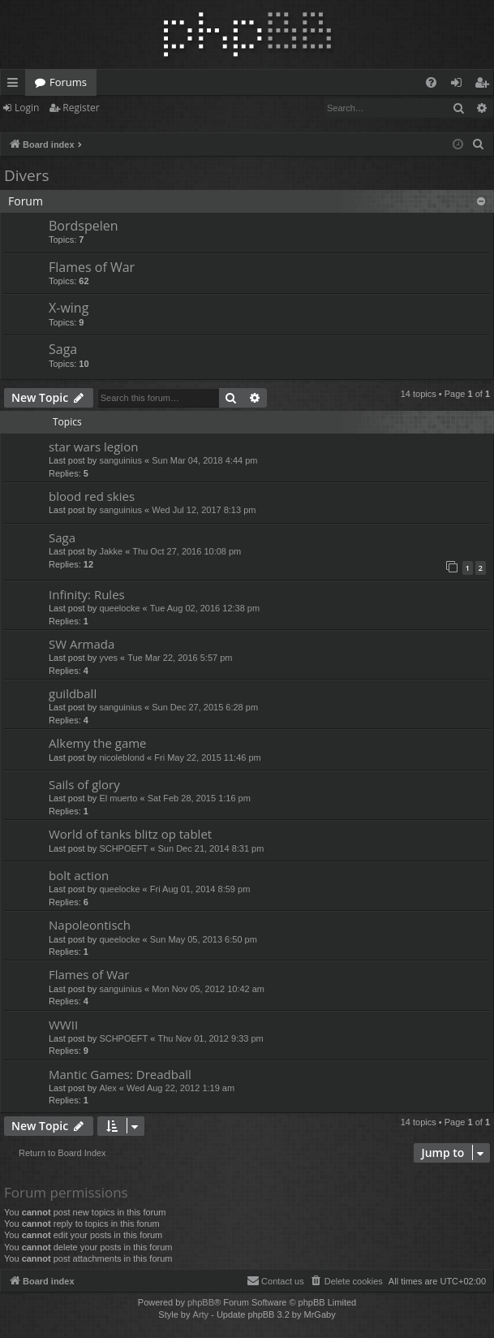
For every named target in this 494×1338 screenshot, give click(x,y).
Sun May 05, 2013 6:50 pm (203, 939)
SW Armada (81, 644)
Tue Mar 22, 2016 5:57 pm (179, 658)
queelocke (119, 608)
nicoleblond (121, 757)
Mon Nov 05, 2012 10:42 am (208, 989)
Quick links (15, 85)
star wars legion (93, 446)
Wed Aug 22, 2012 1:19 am (180, 1088)
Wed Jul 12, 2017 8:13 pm (204, 510)
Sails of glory (84, 784)
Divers (26, 175)
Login (27, 107)
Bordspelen (83, 226)
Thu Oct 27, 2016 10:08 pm (186, 551)
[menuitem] (431, 82)
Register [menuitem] (485, 85)
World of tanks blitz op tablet (130, 834)
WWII (63, 1024)
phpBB (200, 1302)
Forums (68, 82)
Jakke (110, 551)
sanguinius (120, 460)
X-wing (68, 308)
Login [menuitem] (459, 85)
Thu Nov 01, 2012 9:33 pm (211, 1038)
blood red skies (92, 496)
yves (108, 658)
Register (80, 107)
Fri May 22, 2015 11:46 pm (207, 757)
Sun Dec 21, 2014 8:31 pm (211, 848)
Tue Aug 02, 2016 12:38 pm (205, 608)
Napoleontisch (90, 925)
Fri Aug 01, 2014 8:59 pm (200, 889)
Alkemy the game (98, 743)
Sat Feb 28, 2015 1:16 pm (199, 798)
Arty (201, 1314)
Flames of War (92, 267)
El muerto (118, 798)
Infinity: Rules (87, 594)
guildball (73, 693)
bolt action (79, 875)
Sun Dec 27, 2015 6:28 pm (205, 707)
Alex (107, 1088)
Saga (63, 349)
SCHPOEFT (123, 848)
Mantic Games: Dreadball (120, 1074)
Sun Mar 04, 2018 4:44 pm (204, 460)
